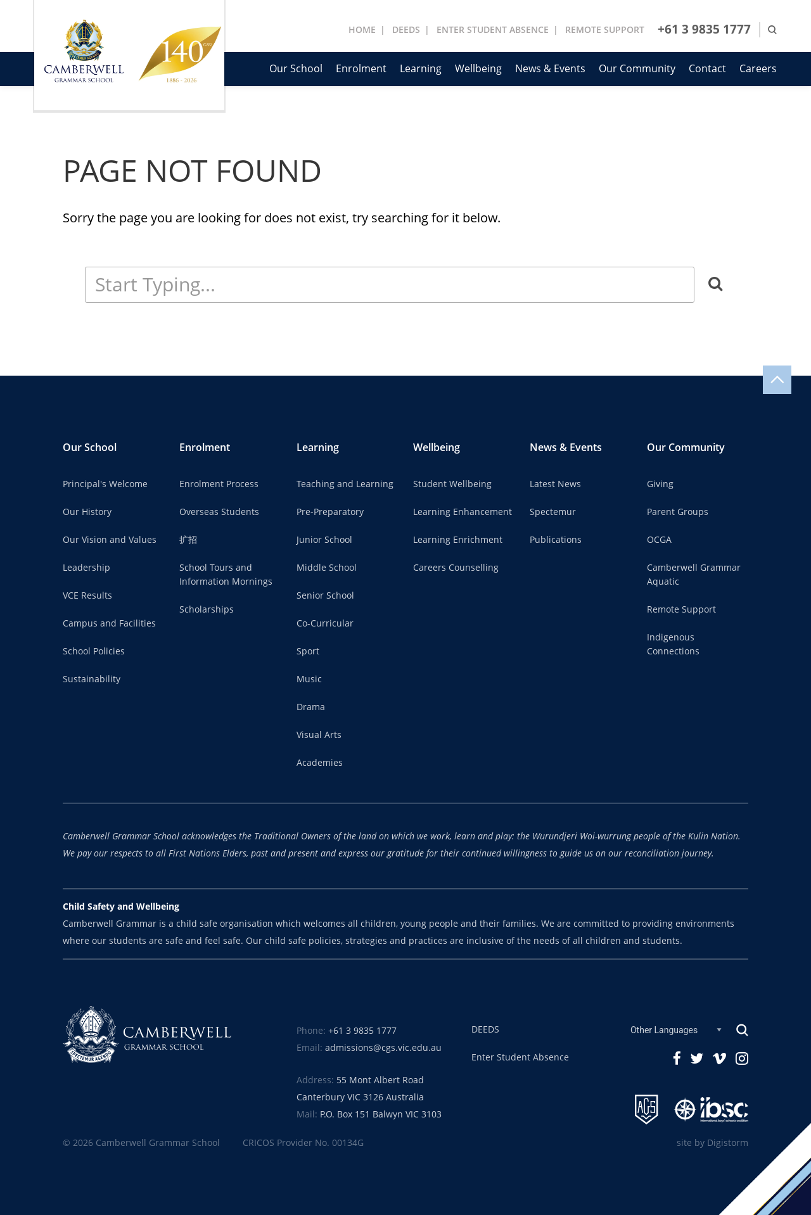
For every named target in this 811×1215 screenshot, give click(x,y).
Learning (421, 69)
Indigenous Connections (673, 644)
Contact (707, 69)
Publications (556, 540)
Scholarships (206, 609)
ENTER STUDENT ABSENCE (493, 30)
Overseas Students (219, 512)
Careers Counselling (456, 568)
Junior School (324, 540)
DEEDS (406, 30)
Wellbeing (478, 69)
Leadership (86, 568)
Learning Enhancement (462, 512)
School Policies (94, 651)
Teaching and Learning (345, 484)
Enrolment (361, 69)
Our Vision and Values (109, 540)
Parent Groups (677, 512)
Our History (87, 512)
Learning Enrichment (457, 540)
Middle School (327, 568)
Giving (660, 484)
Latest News (555, 484)
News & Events (550, 69)
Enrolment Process (219, 484)
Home (362, 30)
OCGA (659, 540)
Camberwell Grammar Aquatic (694, 575)
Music (309, 679)
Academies (320, 763)
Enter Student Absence (520, 1057)
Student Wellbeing (452, 484)
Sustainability (91, 679)
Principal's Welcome (105, 484)
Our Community (637, 69)
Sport (308, 651)
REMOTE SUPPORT (604, 30)
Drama (311, 707)
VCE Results (87, 595)
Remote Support (681, 609)
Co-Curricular (325, 623)
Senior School (325, 595)
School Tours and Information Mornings (225, 575)
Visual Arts (319, 735)
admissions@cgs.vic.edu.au (383, 1048)
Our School (295, 69)
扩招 (188, 540)
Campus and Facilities (109, 623)
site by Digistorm (712, 1143)
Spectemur (553, 512)
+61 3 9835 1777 (704, 29)
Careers (758, 69)
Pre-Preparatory (330, 512)
